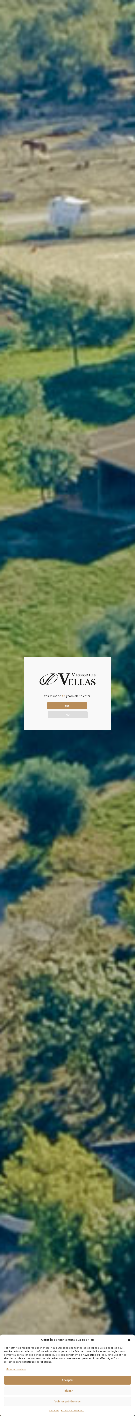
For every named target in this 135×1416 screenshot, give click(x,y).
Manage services (16, 1369)
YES (51, 710)
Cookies (54, 1410)
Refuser (68, 1391)
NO (84, 710)
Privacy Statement (72, 1410)
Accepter (67, 1380)
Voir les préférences (67, 1401)
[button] (129, 1340)
